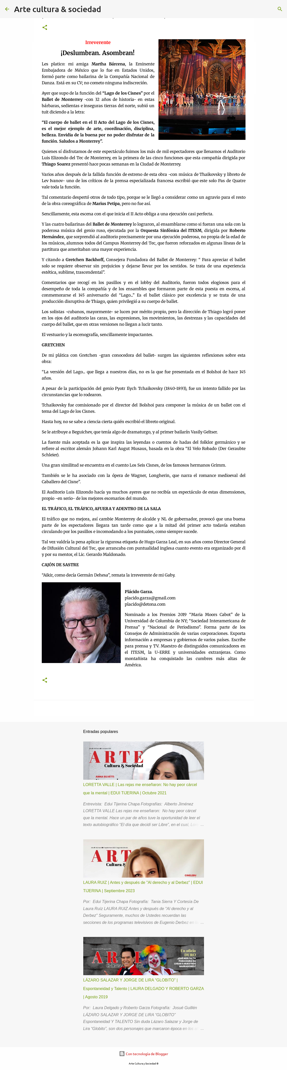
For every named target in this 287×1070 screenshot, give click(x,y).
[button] (45, 27)
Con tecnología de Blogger (143, 1053)
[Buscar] (280, 9)
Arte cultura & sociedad (57, 9)
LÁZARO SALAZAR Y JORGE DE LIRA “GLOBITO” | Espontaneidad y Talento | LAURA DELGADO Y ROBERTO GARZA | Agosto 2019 (143, 988)
